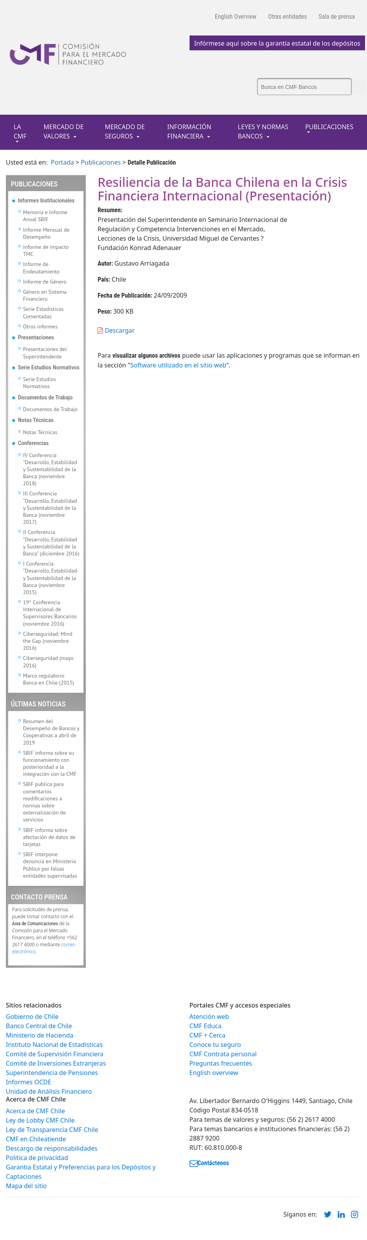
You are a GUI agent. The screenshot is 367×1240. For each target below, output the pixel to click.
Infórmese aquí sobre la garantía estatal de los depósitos (277, 43)
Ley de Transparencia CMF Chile (52, 1129)
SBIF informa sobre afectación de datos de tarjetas (49, 837)
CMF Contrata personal (223, 1054)
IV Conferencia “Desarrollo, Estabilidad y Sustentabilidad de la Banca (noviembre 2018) (50, 469)
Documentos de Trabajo (50, 409)
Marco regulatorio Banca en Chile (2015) (48, 679)
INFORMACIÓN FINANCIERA (189, 131)
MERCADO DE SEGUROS (125, 131)
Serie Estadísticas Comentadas (43, 312)
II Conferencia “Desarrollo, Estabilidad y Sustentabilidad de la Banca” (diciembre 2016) (51, 543)
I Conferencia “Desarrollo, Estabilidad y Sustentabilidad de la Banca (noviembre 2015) (50, 578)
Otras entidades (287, 16)
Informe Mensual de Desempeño (46, 233)
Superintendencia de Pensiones (52, 1072)
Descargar (116, 330)
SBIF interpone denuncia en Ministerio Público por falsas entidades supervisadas (50, 865)
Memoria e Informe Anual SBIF (45, 216)
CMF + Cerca (207, 1035)
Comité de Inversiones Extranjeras (56, 1063)
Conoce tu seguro (215, 1044)
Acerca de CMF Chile (35, 1111)
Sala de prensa (337, 16)
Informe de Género (45, 281)
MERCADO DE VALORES (64, 131)
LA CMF (20, 131)
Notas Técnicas (40, 432)
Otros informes (40, 326)
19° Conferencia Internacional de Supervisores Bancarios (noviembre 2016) (50, 613)
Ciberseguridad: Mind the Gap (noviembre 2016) (47, 640)
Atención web (209, 1016)
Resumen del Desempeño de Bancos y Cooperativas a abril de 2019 (51, 732)
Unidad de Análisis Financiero (49, 1091)
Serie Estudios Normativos (39, 383)
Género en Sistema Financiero (45, 295)
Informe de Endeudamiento (41, 268)
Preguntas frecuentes (221, 1063)
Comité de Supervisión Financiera (54, 1054)
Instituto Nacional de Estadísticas (54, 1044)
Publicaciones (101, 162)
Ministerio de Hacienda (39, 1035)
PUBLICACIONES (329, 126)
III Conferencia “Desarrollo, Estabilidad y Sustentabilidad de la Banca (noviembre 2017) (50, 507)
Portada (62, 162)
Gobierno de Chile (32, 1016)
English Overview (236, 16)
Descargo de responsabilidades (52, 1148)
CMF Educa (206, 1026)
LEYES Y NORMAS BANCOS (263, 131)
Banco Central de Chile (39, 1026)
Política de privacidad (37, 1157)
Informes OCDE (28, 1082)
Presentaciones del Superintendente (45, 353)
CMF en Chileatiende (36, 1139)
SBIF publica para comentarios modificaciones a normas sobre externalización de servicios (44, 802)
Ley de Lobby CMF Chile (40, 1120)
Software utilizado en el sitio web (178, 365)
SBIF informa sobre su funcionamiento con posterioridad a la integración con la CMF (49, 763)
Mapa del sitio (26, 1185)
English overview (214, 1072)
